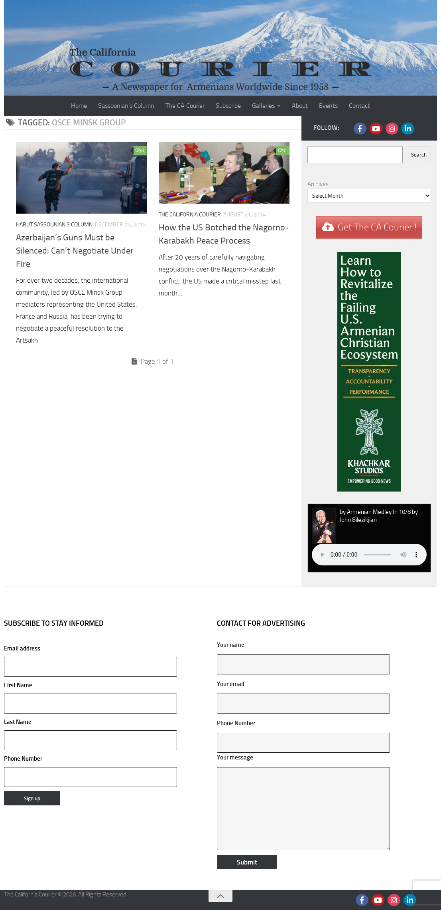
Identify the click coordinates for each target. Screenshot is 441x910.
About (300, 105)
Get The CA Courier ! (377, 227)
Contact (359, 105)
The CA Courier (185, 105)
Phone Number (23, 758)
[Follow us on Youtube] (376, 129)
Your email (230, 684)
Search (419, 155)
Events (328, 105)
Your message (235, 757)
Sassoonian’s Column (126, 105)
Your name (230, 644)
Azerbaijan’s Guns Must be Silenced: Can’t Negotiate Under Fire (75, 250)
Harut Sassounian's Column (54, 224)
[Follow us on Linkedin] (408, 129)
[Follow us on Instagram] (392, 129)
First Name (18, 685)
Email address (90, 661)
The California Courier (190, 214)
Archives (318, 184)
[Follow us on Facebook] (360, 129)
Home (79, 105)
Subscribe (228, 105)
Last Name (18, 722)
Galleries (263, 105)
